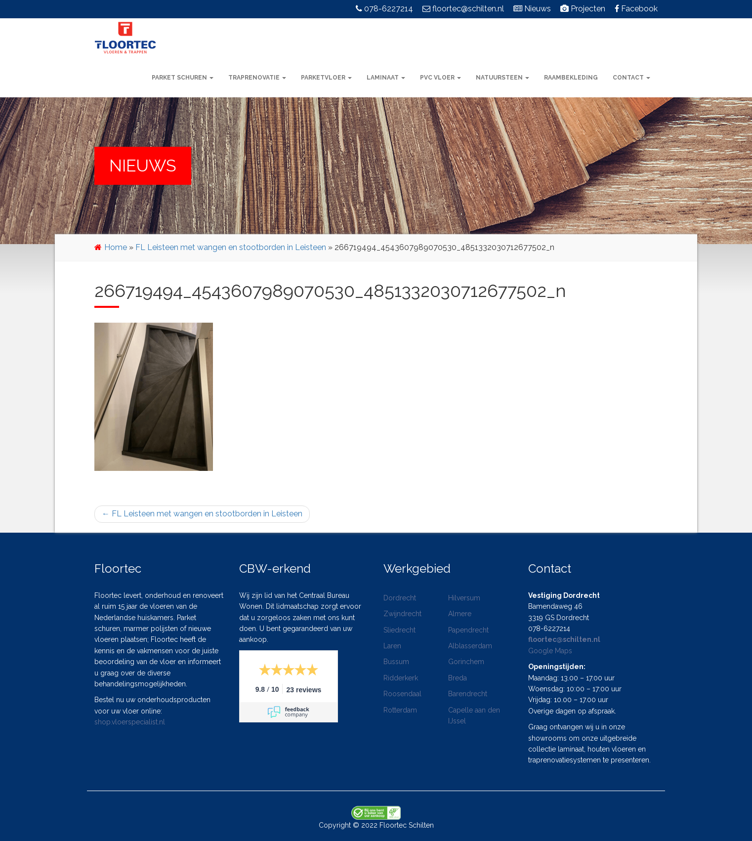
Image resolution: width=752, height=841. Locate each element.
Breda (457, 678)
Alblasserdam (470, 646)
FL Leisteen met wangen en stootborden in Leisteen (230, 247)
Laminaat (386, 77)
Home (115, 247)
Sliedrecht (399, 630)
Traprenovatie (257, 77)
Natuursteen (502, 77)
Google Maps (550, 651)
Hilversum (464, 598)
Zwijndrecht (402, 614)
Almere (459, 614)
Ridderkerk (400, 678)
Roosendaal (402, 694)
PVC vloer (440, 77)
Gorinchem (466, 662)
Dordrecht (399, 598)
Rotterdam (400, 710)
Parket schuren (182, 77)
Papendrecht (468, 630)
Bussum (396, 662)
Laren (392, 646)
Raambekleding (571, 77)
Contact (631, 77)
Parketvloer (326, 77)
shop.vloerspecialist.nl (129, 722)
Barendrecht (467, 694)
